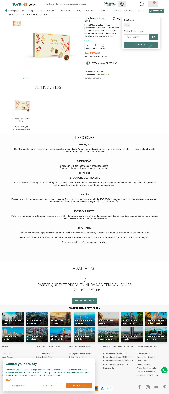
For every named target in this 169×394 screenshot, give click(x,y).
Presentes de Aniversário (147, 375)
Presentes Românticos (146, 371)
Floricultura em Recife (106, 322)
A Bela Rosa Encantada (146, 368)
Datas (141, 10)
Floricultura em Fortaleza (34, 337)
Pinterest (165, 387)
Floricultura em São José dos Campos (155, 322)
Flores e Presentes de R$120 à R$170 (118, 360)
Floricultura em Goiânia (10, 337)
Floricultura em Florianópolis (58, 337)
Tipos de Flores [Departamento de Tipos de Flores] (47, 10)
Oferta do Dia (108, 368)
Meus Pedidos (7, 357)
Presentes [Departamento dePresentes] (66, 10)
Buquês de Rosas (144, 360)
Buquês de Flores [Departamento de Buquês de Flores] (85, 10)
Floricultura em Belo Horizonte (156, 337)
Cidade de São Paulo (44, 357)
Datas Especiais (143, 353)
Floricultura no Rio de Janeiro (83, 322)
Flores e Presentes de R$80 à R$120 (117, 357)
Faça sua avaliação (84, 300)
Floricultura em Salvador (58, 322)
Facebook (139, 387)
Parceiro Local (104, 74)
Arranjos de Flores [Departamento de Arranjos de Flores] (122, 10)
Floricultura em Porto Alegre (130, 322)
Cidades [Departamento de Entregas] (104, 10)
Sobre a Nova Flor (76, 357)
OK (153, 37)
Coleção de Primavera (146, 357)
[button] (122, 4)
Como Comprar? (8, 353)
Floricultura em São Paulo (12, 322)
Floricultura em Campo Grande (106, 337)
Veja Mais (88, 41)
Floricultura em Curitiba (82, 337)
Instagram (148, 387)
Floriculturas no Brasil (44, 353)
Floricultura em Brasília (130, 337)
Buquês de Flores (144, 364)
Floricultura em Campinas (34, 322)
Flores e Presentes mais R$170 (115, 364)
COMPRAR (141, 44)
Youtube (156, 387)
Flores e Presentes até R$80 (114, 353)
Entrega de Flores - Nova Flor (81, 353)
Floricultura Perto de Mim (84, 308)
